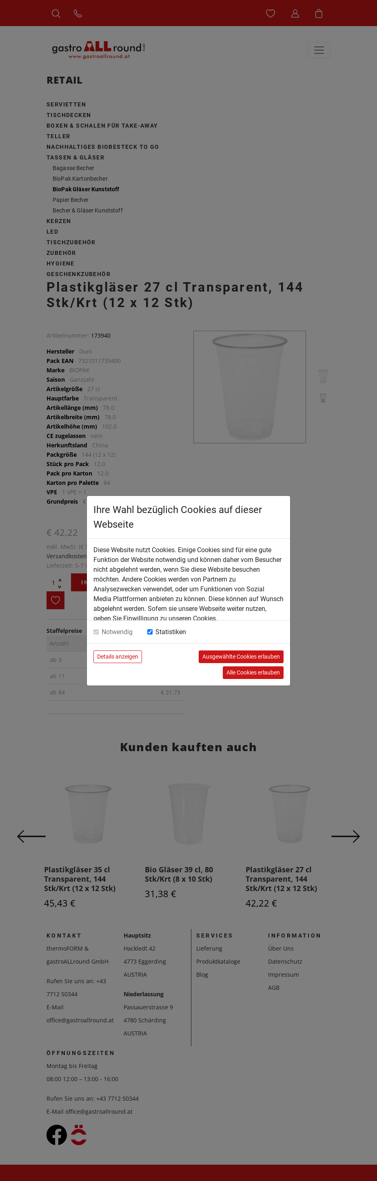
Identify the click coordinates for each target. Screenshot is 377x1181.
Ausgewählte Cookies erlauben (241, 656)
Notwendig (117, 632)
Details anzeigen (117, 656)
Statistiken (170, 632)
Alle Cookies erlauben (253, 672)
